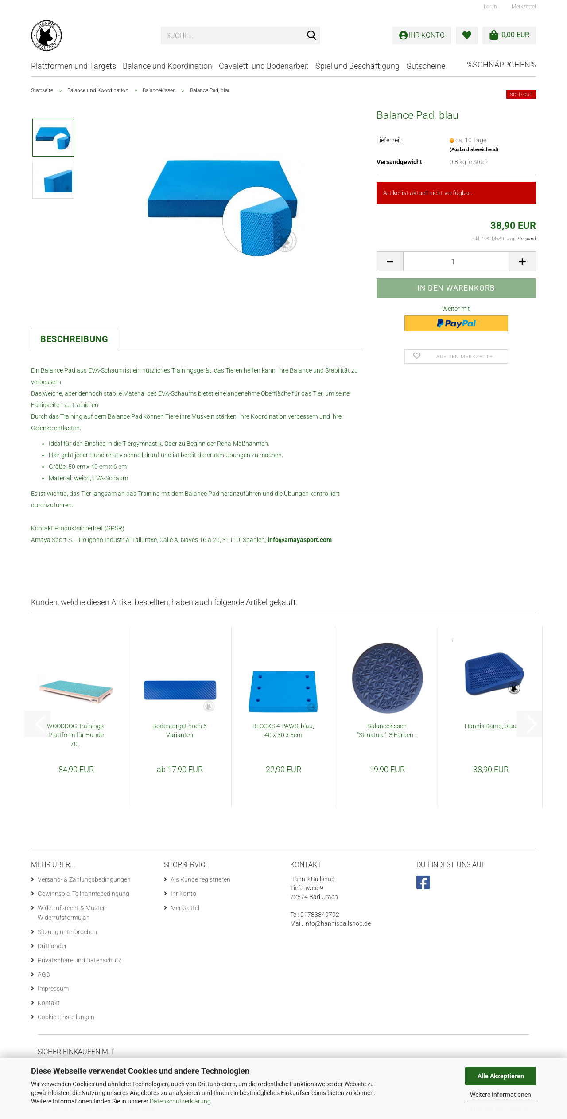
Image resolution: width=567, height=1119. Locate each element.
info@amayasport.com (300, 539)
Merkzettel (523, 7)
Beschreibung (74, 339)
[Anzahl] (456, 261)
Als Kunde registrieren (200, 879)
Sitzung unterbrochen (67, 931)
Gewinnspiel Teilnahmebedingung (83, 893)
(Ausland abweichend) (474, 150)
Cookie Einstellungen (66, 1017)
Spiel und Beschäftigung (357, 66)
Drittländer (52, 946)
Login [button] (489, 7)
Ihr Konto (183, 893)
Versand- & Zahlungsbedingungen (84, 879)
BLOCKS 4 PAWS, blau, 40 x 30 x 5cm (283, 730)
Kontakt (49, 1002)
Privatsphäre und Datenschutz (79, 960)
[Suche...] (311, 36)
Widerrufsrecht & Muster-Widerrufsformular (72, 912)
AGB (44, 974)
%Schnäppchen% (501, 64)
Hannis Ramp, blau (491, 726)
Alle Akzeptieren (501, 1076)
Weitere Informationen (500, 1094)
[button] (390, 261)
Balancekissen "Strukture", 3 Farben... (387, 730)
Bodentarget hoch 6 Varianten (179, 730)
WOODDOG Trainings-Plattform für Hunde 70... (76, 734)
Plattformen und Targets (73, 66)
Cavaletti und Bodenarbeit (264, 66)
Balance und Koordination (167, 66)
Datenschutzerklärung (180, 1101)
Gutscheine (425, 66)
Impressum (53, 988)
